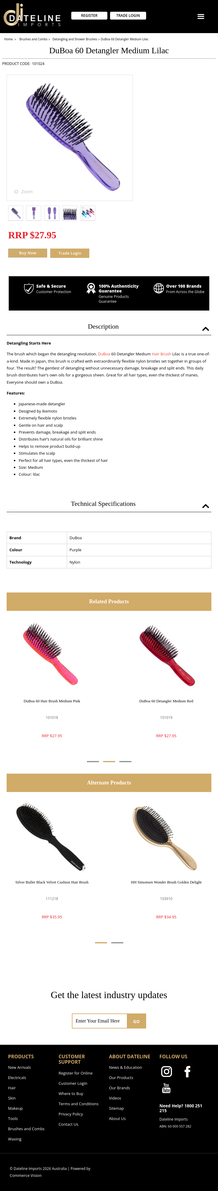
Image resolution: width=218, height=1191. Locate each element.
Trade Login (69, 253)
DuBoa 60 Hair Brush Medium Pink (52, 701)
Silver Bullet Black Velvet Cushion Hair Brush (51, 882)
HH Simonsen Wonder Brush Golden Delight (166, 882)
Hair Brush (161, 354)
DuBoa (104, 354)
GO (136, 1021)
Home (9, 39)
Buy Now (27, 252)
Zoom (27, 191)
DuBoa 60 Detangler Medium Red (166, 701)
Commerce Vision (25, 1175)
